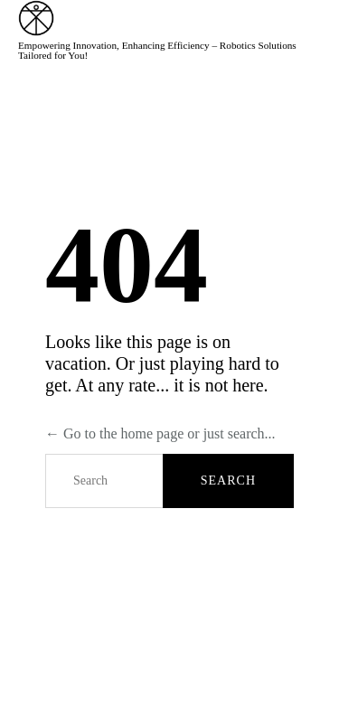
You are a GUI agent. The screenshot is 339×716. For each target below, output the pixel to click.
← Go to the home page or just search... (160, 433)
